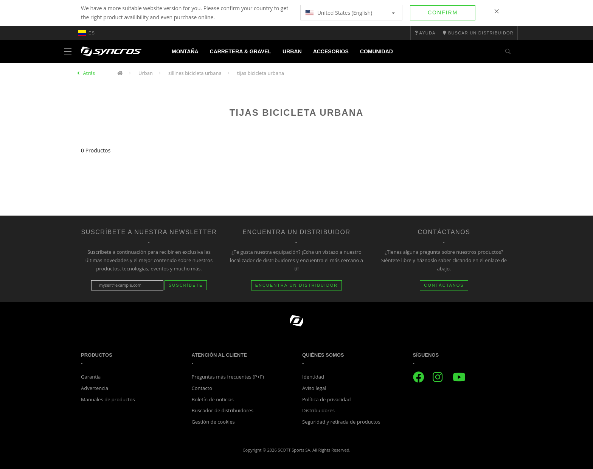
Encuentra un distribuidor (296, 285)
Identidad (313, 376)
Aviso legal (314, 388)
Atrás (89, 73)
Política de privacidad (326, 399)
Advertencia (94, 388)
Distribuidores (318, 410)
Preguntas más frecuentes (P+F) (228, 376)
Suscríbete (186, 285)
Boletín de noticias (213, 399)
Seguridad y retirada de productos (341, 421)
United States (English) (350, 12)
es (86, 33)
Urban (292, 51)
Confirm (443, 12)
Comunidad (376, 51)
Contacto (202, 388)
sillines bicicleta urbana (195, 73)
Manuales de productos (108, 399)
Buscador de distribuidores (223, 410)
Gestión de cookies (213, 421)
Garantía (91, 376)
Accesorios (331, 51)
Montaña (185, 51)
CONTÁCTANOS (444, 285)
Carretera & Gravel (241, 51)
